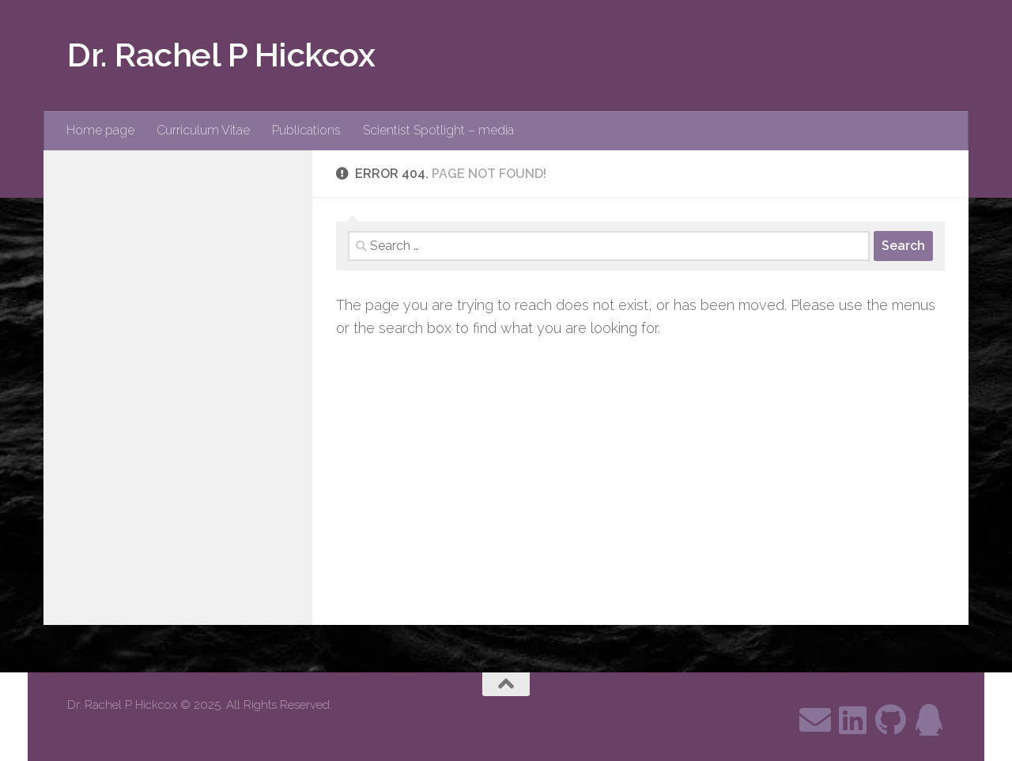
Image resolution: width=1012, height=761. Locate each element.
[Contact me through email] (815, 720)
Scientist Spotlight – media (438, 130)
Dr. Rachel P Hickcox (221, 55)
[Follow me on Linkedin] (853, 720)
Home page (100, 130)
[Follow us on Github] (891, 720)
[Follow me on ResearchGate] (929, 720)
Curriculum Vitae (203, 130)
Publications (306, 130)
